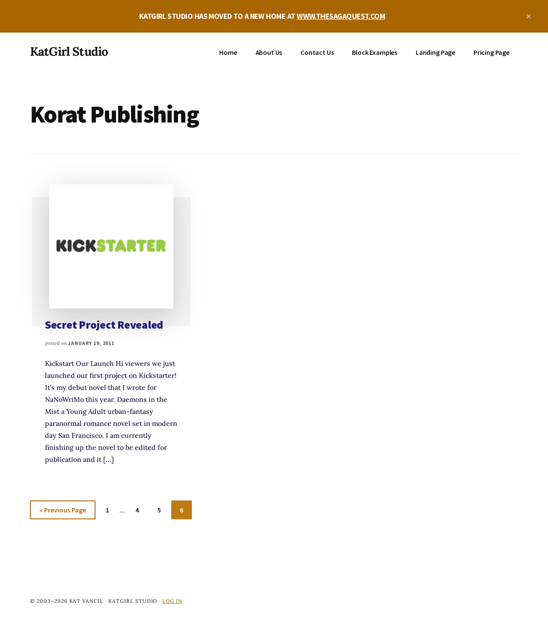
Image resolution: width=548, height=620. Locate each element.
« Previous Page (62, 511)
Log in (172, 601)
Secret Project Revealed (104, 324)
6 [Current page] (185, 511)
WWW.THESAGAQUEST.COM (341, 16)
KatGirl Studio (69, 51)
